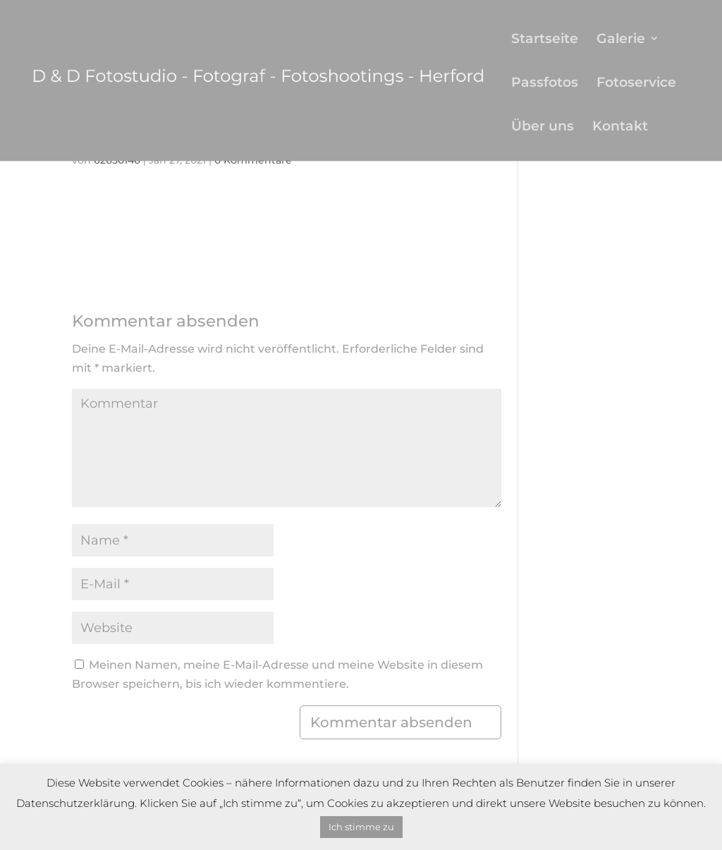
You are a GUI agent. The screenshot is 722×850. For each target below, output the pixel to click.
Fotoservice (636, 83)
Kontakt (620, 127)
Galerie (620, 40)
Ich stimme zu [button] (361, 826)
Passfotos (544, 83)
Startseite (544, 40)
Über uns (542, 127)
